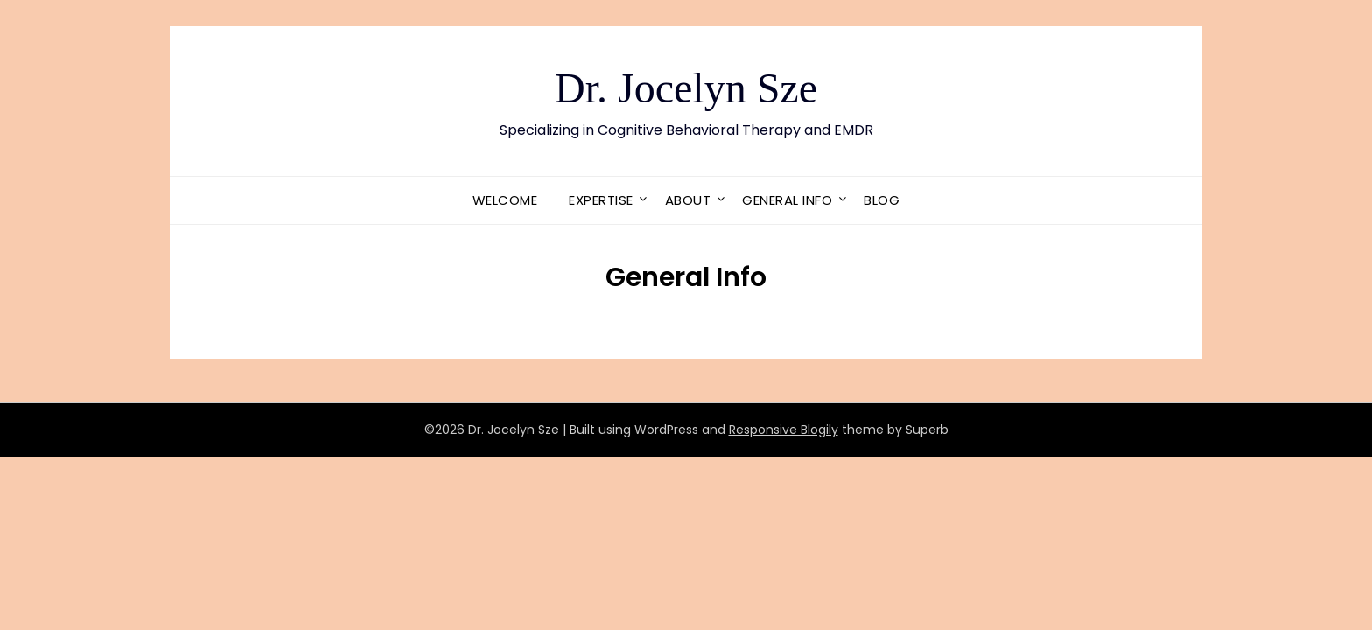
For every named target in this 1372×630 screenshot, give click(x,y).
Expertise (601, 200)
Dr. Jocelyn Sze (686, 88)
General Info (787, 200)
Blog (882, 200)
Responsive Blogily (783, 429)
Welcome (505, 200)
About (688, 200)
